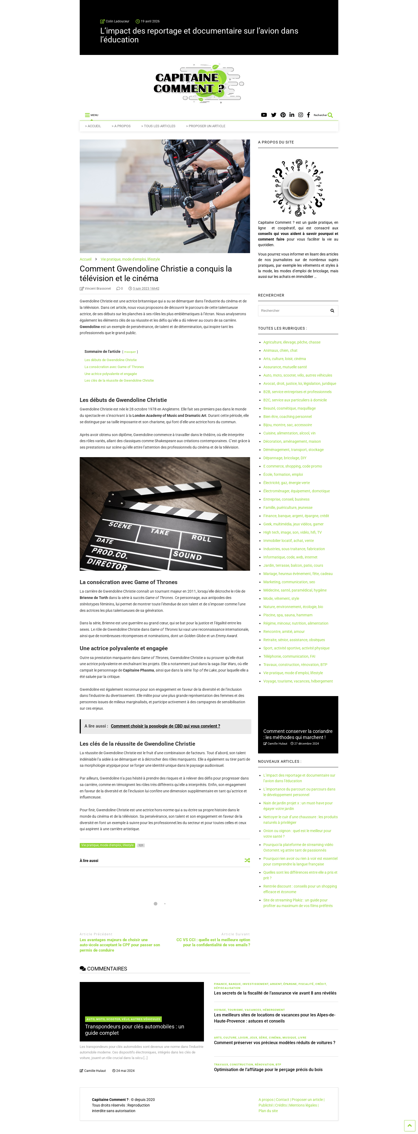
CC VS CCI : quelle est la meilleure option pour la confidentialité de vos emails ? (213, 942)
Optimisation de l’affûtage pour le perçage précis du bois (268, 1069)
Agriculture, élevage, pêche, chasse (291, 342)
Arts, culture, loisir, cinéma (284, 359)
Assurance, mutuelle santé (285, 367)
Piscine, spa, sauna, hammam (287, 615)
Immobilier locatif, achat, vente (288, 540)
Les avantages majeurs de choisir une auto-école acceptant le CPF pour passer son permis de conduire (120, 945)
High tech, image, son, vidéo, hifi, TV (292, 532)
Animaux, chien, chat (280, 350)
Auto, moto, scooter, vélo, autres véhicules (297, 375)
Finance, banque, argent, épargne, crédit (296, 516)
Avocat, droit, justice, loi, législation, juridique (299, 383)
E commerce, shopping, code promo (292, 466)
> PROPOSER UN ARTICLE (205, 126)
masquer (130, 352)
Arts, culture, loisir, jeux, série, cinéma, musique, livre (260, 1037)
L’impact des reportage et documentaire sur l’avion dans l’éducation (199, 35)
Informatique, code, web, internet (290, 557)
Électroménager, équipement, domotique (296, 491)
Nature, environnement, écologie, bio (293, 607)
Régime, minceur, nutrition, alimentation (295, 623)
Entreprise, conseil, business (286, 499)
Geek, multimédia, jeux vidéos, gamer (293, 524)
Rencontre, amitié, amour (284, 631)
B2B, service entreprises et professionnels (297, 392)
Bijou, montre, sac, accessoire (287, 425)
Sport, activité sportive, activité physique (296, 648)
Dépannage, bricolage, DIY (284, 458)
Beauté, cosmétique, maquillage (289, 408)
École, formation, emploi (283, 474)
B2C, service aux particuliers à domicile (295, 400)
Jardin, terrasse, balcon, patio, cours (293, 565)
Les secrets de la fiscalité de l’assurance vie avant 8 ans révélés (275, 993)
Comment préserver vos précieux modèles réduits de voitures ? (274, 1042)
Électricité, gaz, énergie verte (286, 483)
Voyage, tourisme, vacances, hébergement (298, 681)
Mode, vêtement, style (281, 598)
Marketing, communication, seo (289, 582)
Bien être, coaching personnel (287, 416)
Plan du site (268, 1111)
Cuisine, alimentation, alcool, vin (289, 433)
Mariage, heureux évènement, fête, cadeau (298, 574)
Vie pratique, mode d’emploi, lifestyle (293, 673)
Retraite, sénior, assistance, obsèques (294, 640)
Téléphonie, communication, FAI (289, 656)
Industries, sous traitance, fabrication (294, 549)
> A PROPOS (121, 126)
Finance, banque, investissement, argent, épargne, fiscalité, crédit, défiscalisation (270, 986)
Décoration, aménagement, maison (292, 441)
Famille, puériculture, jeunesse (287, 507)
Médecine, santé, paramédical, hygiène (295, 590)
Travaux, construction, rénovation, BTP (295, 664)
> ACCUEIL (93, 126)
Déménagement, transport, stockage (293, 450)
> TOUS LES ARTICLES (158, 126)
